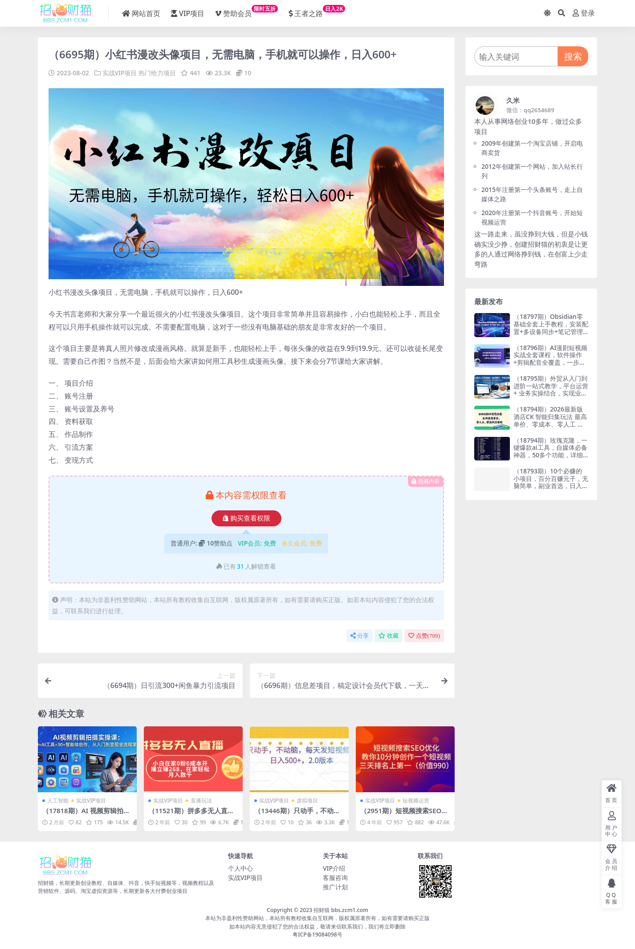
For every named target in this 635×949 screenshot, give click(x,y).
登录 (584, 13)
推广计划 (335, 886)
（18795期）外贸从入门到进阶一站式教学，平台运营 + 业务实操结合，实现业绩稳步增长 (550, 389)
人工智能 (58, 800)
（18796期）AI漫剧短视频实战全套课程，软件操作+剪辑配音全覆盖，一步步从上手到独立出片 (550, 358)
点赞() (424, 635)
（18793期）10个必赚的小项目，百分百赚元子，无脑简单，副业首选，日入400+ (550, 482)
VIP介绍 (334, 867)
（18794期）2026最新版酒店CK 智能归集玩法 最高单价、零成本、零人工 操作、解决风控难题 (550, 420)
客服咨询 (335, 877)
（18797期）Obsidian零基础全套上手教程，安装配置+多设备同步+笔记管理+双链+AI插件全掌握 (550, 327)
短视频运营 (416, 800)
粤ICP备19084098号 (317, 934)
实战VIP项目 (119, 73)
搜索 (573, 56)
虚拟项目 (307, 800)
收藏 (389, 635)
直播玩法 (201, 800)
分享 (359, 635)
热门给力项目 (157, 73)
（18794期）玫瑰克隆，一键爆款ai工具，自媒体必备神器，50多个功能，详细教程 (550, 451)
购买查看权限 (246, 517)
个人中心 (240, 867)
